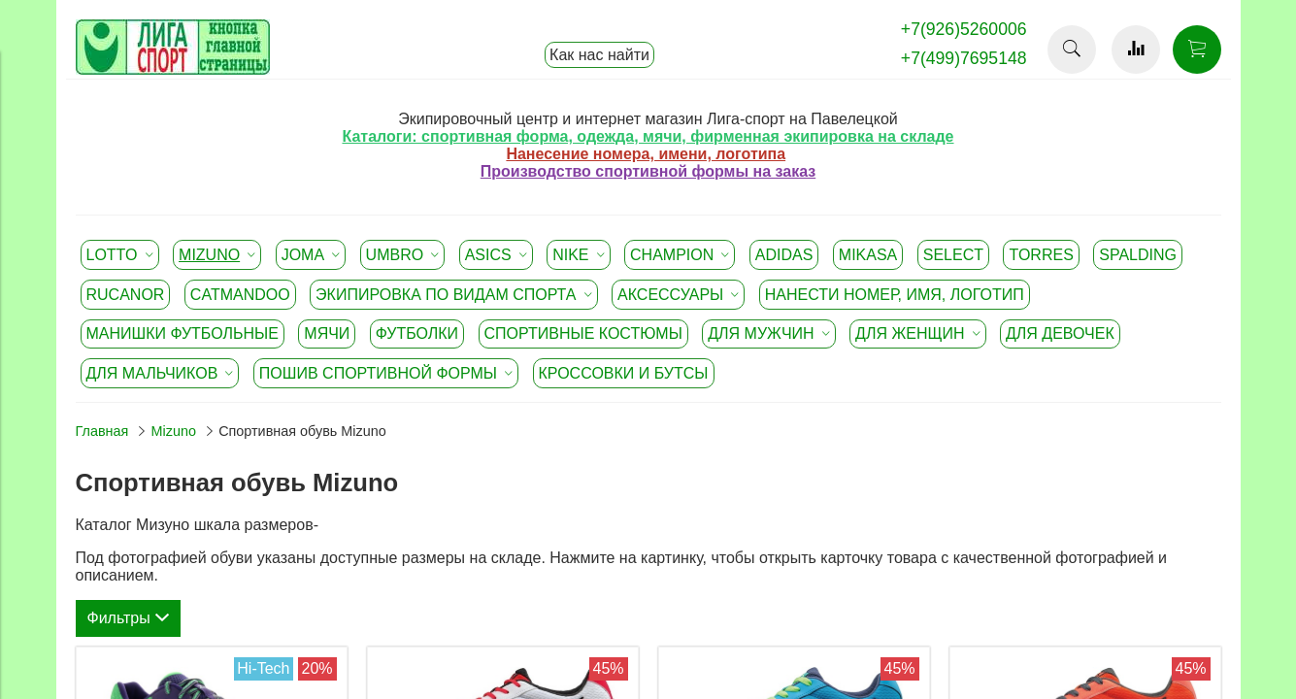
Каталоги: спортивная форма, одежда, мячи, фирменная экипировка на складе (647, 136)
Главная (102, 431)
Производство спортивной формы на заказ (648, 171)
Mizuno (173, 431)
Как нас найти (599, 55)
